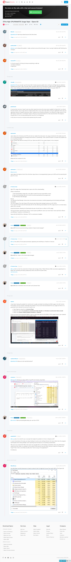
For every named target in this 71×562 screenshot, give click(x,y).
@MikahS (19, 45)
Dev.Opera (35, 535)
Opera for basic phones (9, 550)
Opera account (24, 531)
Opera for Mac (7, 533)
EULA (47, 535)
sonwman (13, 377)
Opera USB (6, 539)
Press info (62, 531)
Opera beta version (8, 537)
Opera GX (7, 24)
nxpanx (12, 301)
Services (23, 526)
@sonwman (29, 417)
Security (48, 529)
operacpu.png (14, 271)
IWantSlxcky (13, 465)
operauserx (13, 133)
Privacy (48, 531)
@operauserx (19, 169)
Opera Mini (6, 546)
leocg (12, 225)
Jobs (61, 533)
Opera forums (36, 533)
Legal (48, 526)
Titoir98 (12, 82)
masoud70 (13, 60)
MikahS (12, 31)
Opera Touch (6, 548)
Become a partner (64, 537)
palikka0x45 (13, 45)
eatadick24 (13, 436)
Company (63, 526)
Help (34, 526)
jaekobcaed (13, 106)
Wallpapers (23, 533)
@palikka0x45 (14, 34)
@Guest (29, 225)
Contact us (62, 539)
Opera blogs (36, 531)
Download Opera (36, 12)
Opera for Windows (8, 531)
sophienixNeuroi (14, 358)
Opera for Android (8, 544)
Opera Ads (23, 535)
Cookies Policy (49, 533)
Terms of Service (50, 537)
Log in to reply (64, 24)
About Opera (63, 529)
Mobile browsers (6, 541)
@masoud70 (18, 377)
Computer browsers (7, 529)
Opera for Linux (7, 535)
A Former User (14, 186)
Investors (62, 535)
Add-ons (22, 529)
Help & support (36, 529)
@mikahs (13, 48)
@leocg (18, 60)
